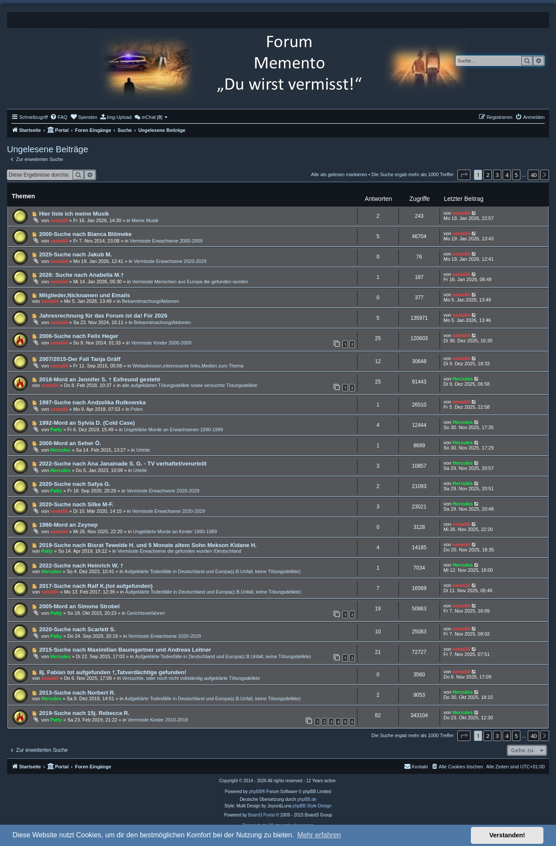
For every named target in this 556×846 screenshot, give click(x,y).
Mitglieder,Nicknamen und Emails (84, 295)
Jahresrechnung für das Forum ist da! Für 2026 (103, 315)
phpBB (255, 791)
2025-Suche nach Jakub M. (75, 254)
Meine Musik (145, 220)
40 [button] (533, 175)
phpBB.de (306, 799)
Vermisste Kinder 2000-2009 (161, 342)
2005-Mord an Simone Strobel (79, 606)
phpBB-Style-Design (311, 805)
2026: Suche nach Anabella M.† (81, 275)
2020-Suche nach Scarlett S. (77, 629)
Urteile (143, 450)
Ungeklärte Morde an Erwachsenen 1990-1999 (173, 429)
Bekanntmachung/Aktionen (150, 301)
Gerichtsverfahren (146, 613)
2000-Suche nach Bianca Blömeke (85, 234)
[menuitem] (58, 117)
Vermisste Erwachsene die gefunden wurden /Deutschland (179, 551)
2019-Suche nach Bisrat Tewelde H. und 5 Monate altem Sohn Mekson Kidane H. (148, 545)
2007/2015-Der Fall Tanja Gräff (79, 359)
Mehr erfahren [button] (319, 835)
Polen (137, 409)
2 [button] (487, 175)
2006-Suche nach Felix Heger (79, 336)
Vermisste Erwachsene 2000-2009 (166, 240)
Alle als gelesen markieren (339, 174)
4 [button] (506, 175)
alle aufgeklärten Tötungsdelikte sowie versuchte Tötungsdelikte (189, 385)
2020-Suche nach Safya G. (74, 484)
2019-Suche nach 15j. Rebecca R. (84, 713)
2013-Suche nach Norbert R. (77, 692)
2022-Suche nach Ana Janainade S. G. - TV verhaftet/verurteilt (123, 463)
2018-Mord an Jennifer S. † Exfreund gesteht (99, 379)
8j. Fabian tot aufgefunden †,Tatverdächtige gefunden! (112, 672)
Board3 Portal (261, 815)
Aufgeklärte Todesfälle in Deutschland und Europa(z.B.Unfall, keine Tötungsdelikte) (213, 571)
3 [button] (497, 175)
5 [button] (516, 175)
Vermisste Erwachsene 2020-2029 (170, 261)
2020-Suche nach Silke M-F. (76, 504)
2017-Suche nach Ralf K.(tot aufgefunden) (96, 586)
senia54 (59, 220)
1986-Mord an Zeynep (68, 524)
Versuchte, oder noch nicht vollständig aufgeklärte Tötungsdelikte (191, 678)
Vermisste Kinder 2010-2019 (158, 719)
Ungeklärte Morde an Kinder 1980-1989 (175, 531)
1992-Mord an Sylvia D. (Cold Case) (87, 423)
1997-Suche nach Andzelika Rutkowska (92, 402)
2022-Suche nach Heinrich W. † (81, 565)
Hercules (463, 378)
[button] (463, 175)
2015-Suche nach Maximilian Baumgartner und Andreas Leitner (125, 649)
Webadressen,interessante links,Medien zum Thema (188, 365)
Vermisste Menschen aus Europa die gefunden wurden (190, 281)
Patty (56, 429)
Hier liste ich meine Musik (74, 213)
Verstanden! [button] (507, 835)
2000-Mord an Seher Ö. (70, 443)
